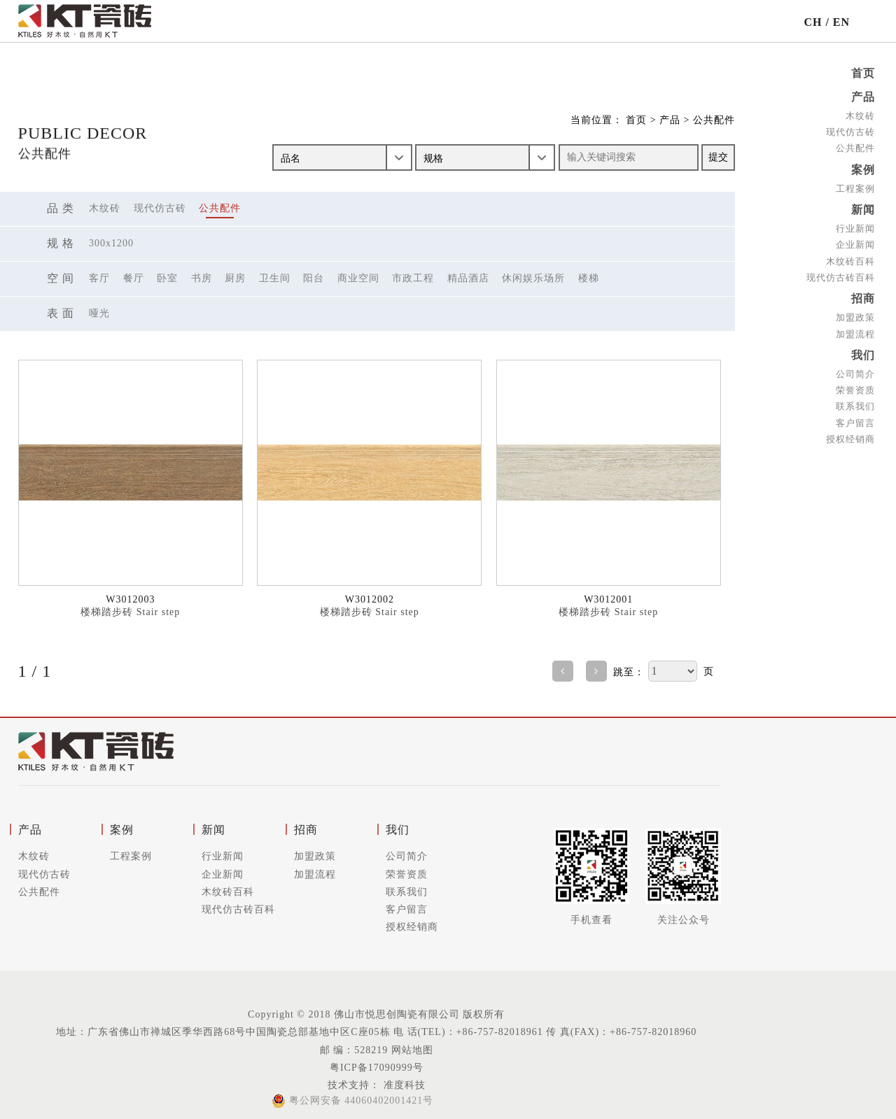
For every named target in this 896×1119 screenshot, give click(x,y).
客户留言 (855, 416)
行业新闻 (855, 225)
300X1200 (111, 243)
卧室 (167, 278)
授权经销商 (850, 433)
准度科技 (403, 1085)
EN (841, 22)
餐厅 (133, 278)
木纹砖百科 (850, 258)
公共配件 (855, 146)
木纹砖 (860, 114)
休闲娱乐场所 (533, 278)
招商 (863, 295)
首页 (863, 73)
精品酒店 (468, 278)
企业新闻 (855, 242)
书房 (201, 278)
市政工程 (413, 278)
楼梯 (588, 278)
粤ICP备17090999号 (377, 1067)
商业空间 (358, 278)
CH (813, 22)
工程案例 (855, 186)
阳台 (313, 278)
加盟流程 (855, 329)
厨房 (235, 278)
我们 (863, 350)
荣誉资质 (855, 384)
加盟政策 (855, 313)
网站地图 (412, 1050)
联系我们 (855, 400)
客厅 (99, 278)
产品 (863, 96)
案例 (863, 168)
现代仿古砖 (850, 130)
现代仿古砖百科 (840, 274)
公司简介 (855, 368)
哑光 (99, 313)
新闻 (863, 207)
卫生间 (274, 278)
